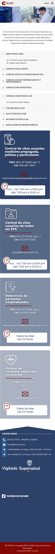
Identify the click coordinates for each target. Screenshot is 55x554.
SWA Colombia (32, 551)
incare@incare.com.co (16, 444)
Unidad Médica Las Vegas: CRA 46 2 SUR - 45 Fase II (29, 449)
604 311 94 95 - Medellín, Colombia (22, 439)
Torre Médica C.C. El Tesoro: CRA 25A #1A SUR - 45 (29, 454)
